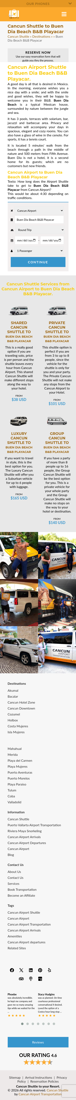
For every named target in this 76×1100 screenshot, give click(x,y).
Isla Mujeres (16, 732)
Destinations (41, 36)
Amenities (15, 936)
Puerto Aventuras (20, 772)
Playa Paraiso (17, 784)
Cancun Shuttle (18, 36)
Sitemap (15, 1077)
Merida (13, 754)
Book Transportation (22, 889)
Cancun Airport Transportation (29, 924)
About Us (14, 872)
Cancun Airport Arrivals (24, 837)
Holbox (13, 720)
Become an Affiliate (21, 895)
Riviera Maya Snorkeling (25, 831)
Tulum (12, 790)
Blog (11, 855)
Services (13, 883)
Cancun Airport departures (26, 942)
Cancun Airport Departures (27, 843)
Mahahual (15, 748)
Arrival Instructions (38, 1077)
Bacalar (13, 696)
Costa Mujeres (18, 726)
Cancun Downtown (21, 708)
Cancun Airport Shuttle (24, 912)
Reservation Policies (44, 1081)
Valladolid (14, 802)
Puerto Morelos (19, 778)
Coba (11, 796)
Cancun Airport (18, 849)
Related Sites (17, 948)
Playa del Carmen (20, 760)
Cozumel (14, 714)
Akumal (13, 690)
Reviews (38, 1042)
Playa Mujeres (18, 766)
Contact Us (16, 877)
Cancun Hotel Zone (21, 702)
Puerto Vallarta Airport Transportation (34, 825)
